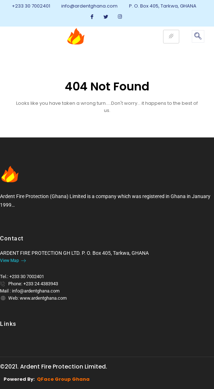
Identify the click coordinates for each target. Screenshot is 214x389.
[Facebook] (92, 16)
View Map (13, 260)
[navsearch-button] (198, 36)
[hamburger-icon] (171, 36)
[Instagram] (120, 16)
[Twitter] (106, 16)
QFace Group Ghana (63, 379)
